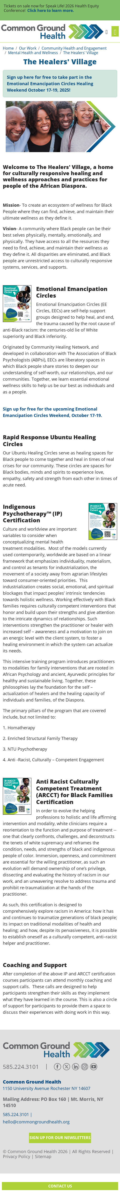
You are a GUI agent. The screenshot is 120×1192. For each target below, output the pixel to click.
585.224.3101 (21, 1066)
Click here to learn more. (50, 10)
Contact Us (60, 1186)
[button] (107, 31)
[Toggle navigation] (115, 31)
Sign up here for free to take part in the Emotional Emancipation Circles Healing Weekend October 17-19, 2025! (50, 83)
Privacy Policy (16, 1156)
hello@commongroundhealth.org (36, 1122)
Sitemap (43, 1156)
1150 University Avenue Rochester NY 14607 (46, 1088)
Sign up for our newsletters (60, 1137)
